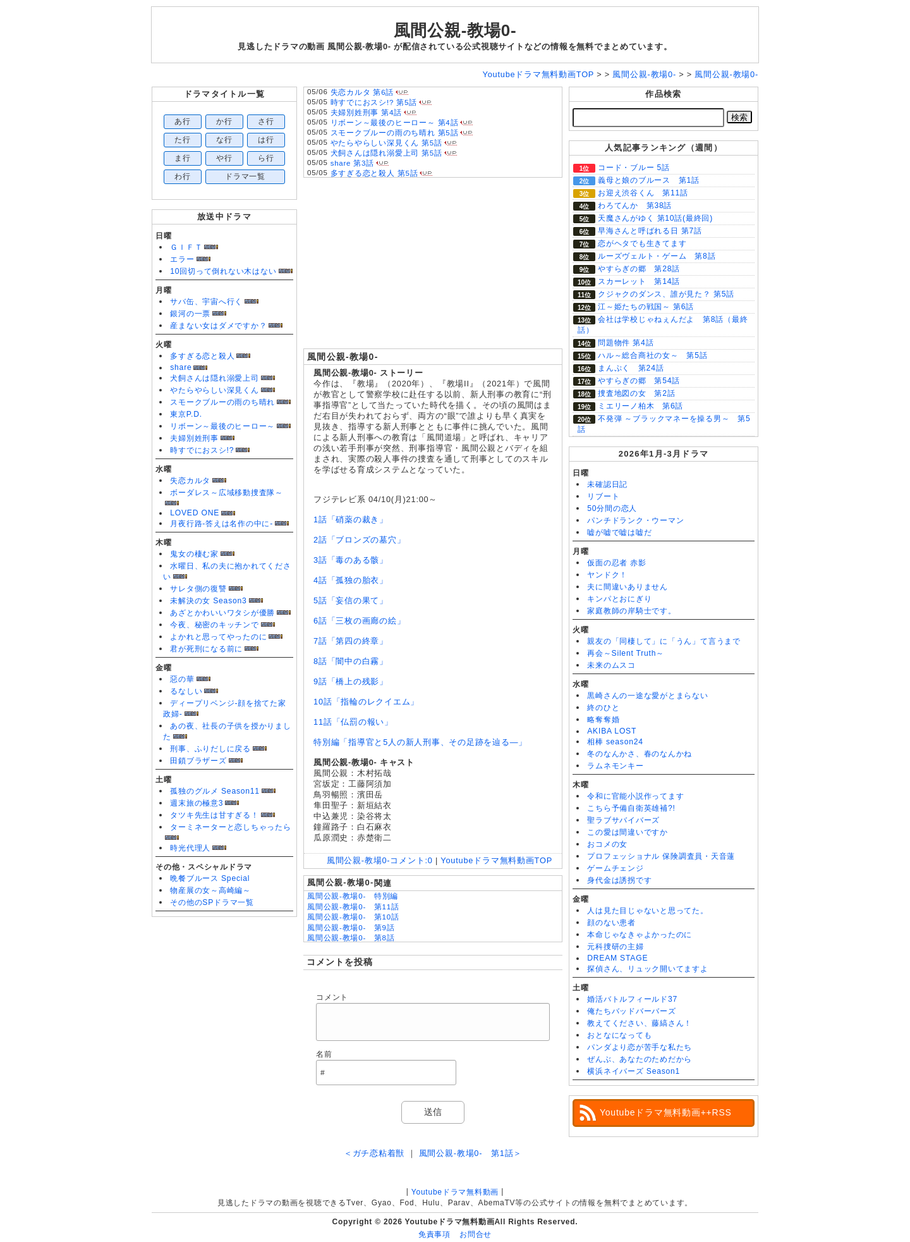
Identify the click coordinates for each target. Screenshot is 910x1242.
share (180, 367)
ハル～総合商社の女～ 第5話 (653, 355)
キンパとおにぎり (619, 598)
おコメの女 (607, 844)
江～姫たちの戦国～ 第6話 (646, 306)
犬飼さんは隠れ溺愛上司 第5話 (386, 153)
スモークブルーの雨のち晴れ (222, 402)
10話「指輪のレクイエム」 (366, 701)
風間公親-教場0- (455, 30)
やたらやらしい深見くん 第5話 (386, 143)
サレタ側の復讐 (198, 588)
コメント (332, 997)
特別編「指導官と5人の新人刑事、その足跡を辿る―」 (420, 742)
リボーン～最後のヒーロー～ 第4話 (395, 122)
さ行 (266, 121)
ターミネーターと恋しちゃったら (230, 827)
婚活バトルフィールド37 (632, 999)
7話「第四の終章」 (350, 641)
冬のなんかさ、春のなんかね (639, 753)
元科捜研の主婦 (615, 946)
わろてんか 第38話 (635, 205)
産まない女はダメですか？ (218, 325)
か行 (224, 121)
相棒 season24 (615, 741)
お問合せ (475, 1234)
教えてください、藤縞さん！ (639, 1023)
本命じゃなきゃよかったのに (639, 934)
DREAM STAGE (617, 958)
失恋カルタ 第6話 (362, 92)
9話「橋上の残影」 (350, 681)
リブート (603, 496)
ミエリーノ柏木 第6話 (640, 406)
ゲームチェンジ (615, 868)
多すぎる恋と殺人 (202, 356)
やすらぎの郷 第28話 (639, 268)
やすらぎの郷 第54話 (639, 380)
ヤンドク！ (607, 574)
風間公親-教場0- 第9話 (350, 928)
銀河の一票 (190, 313)
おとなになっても (619, 1035)
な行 (224, 139)
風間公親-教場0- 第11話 (353, 907)
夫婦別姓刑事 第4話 (366, 112)
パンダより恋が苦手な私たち (639, 1047)
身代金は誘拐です (619, 880)
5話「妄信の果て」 (350, 600)
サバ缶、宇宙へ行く (206, 301)
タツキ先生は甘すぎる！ (214, 815)
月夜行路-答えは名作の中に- (221, 523)
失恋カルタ (190, 480)
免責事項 (434, 1234)
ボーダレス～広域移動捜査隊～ (226, 492)
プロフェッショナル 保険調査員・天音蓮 (661, 856)
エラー (182, 259)
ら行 (266, 158)
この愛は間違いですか (627, 832)
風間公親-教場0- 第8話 (350, 938)
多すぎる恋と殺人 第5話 (374, 173)
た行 (182, 139)
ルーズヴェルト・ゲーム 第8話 (656, 256)
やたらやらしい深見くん (214, 390)
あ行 (182, 121)
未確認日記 (607, 484)
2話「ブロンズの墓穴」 (359, 539)
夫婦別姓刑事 (194, 438)
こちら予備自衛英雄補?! (631, 808)
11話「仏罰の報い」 (353, 722)
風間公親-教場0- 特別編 (352, 896)
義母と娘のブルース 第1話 (649, 180)
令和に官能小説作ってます (635, 796)
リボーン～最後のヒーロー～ (222, 426)
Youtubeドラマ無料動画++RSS (666, 1112)
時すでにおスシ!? (202, 450)
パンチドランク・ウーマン (635, 520)
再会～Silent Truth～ (625, 653)
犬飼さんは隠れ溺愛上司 (214, 378)
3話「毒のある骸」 (350, 560)
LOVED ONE (194, 512)
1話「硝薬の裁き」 (350, 519)
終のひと (603, 707)
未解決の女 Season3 (208, 600)
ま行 (182, 158)
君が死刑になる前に (206, 648)
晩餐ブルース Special (210, 878)
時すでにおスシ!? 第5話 (374, 102)
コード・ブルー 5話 (634, 167)
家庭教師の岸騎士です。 (631, 610)
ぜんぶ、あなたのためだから (639, 1059)
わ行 (182, 176)
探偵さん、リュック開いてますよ (647, 968)
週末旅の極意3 (196, 803)
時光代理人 (190, 848)
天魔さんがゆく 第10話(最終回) (655, 218)
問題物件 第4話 (625, 342)
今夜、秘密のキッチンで (214, 624)
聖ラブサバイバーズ (623, 820)
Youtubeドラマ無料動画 (455, 1192)
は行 (266, 139)
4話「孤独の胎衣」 (350, 580)
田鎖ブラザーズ (198, 760)
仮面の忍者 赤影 (616, 562)
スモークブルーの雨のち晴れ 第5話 (395, 133)
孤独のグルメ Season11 (215, 791)
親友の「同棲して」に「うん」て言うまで (664, 641)
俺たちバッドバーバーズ (631, 1011)
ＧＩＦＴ (186, 247)
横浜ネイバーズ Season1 (633, 1071)
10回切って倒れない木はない (223, 271)
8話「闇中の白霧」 (350, 661)
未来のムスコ (611, 665)
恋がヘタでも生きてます (642, 243)
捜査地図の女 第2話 (636, 393)
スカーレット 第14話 (639, 281)
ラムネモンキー (615, 765)
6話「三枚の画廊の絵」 (359, 620)
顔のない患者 (611, 922)
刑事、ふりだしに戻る (210, 748)
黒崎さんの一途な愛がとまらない (647, 695)
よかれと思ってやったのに (218, 636)
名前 (324, 1054)
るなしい (186, 691)
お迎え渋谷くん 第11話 (643, 192)
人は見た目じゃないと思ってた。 (647, 910)
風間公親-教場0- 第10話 (353, 917)
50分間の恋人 (612, 508)
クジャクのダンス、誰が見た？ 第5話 (666, 294)
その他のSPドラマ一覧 (212, 902)
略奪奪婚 (603, 719)
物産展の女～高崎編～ (210, 890)
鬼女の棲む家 (194, 554)
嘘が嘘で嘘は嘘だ (619, 532)
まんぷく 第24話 (631, 368)
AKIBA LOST (611, 731)
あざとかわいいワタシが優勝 (222, 612)
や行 (224, 158)
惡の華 (182, 679)
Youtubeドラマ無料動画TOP (496, 860)
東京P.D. (186, 414)
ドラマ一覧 (245, 176)
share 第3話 (352, 163)
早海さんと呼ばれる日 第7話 (650, 230)
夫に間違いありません (627, 586)
